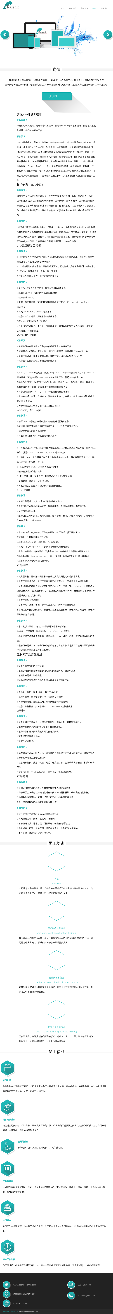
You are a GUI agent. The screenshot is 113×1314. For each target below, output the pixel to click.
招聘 (94, 8)
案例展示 (84, 8)
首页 (62, 8)
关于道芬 (72, 8)
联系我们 (104, 8)
